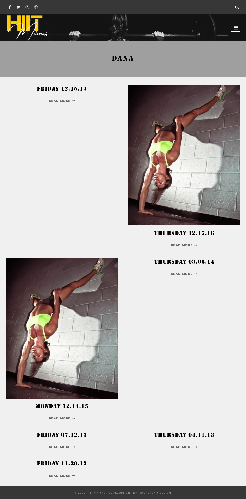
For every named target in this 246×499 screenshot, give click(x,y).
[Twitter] (18, 7)
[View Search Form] (237, 7)
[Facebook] (9, 7)
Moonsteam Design (154, 492)
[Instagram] (27, 7)
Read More (62, 101)
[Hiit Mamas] (27, 27)
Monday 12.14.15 (62, 407)
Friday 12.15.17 (62, 89)
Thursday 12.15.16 (184, 234)
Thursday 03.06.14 (184, 262)
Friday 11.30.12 (62, 464)
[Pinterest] (36, 7)
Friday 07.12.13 (62, 435)
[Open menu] (235, 28)
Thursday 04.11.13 (184, 435)
